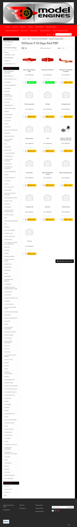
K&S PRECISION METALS (8, 280)
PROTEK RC (7, 352)
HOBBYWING (8, 267)
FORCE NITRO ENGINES (10, 221)
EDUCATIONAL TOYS (10, 79)
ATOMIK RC (7, 127)
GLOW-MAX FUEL (9, 236)
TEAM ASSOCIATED (9, 108)
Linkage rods (29, 207)
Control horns (66, 207)
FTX (5, 224)
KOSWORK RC (8, 291)
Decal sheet (29, 172)
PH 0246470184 (39, 26)
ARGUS (6, 123)
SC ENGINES (7, 404)
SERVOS (6, 410)
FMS (7, 60)
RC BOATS (7, 91)
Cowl (47, 138)
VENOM (6, 466)
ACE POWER (7, 117)
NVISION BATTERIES (10, 332)
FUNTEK (6, 227)
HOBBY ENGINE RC (9, 256)
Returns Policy (8, 489)
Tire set (29, 241)
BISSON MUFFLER (9, 136)
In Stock (8, 44)
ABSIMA (6, 111)
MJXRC (6, 324)
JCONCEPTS (7, 276)
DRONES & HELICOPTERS (8, 95)
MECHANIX (7, 315)
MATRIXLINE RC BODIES (11, 312)
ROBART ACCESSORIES (10, 385)
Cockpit (47, 104)
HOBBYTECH (8, 264)
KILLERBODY (8, 284)
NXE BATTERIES (8, 335)
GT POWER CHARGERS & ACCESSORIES (10, 243)
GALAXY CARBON (9, 230)
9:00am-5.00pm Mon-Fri (12, 30)
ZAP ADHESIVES (8, 478)
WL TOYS (7, 472)
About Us (15, 26)
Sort (59, 48)
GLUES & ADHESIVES (10, 85)
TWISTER (7, 456)
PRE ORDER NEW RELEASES (9, 72)
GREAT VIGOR (8, 239)
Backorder (68, 82)
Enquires (30, 26)
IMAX (6, 273)
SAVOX (6, 401)
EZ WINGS (7, 204)
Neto (69, 524)
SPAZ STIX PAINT (9, 423)
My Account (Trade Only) (8, 506)
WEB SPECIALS (8, 105)
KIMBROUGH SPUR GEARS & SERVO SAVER (10, 288)
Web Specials (34, 30)
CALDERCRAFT (8, 156)
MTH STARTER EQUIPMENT (8, 328)
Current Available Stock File (60, 30)
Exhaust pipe (29, 138)
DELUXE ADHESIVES (10, 171)
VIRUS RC (7, 469)
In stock (31, 82)
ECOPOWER (7, 190)
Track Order (6, 509)
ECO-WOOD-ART (9, 187)
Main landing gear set (66, 172)
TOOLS (6, 441)
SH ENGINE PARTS (9, 413)
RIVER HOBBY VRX (9, 379)
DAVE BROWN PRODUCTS (8, 167)
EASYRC (6, 184)
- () (49, 34)
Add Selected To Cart (65, 261)
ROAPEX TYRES (8, 382)
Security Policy (40, 511)
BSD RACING (7, 150)
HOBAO (6, 253)
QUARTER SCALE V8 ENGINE (10, 355)
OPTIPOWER (8, 338)
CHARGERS (7, 88)
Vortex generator (29, 104)
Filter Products (9, 39)
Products (7, 26)
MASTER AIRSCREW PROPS (10, 308)
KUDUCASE (7, 295)
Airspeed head (66, 104)
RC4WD (6, 362)
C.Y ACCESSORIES (9, 153)
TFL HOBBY (7, 438)
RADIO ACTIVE (8, 359)
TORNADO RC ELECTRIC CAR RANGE (10, 453)
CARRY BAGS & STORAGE (8, 160)
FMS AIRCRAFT (10, 63)
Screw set (47, 207)
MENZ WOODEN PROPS (10, 318)
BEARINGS (7, 133)
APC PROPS (7, 120)
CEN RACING (8, 164)
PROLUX (6, 349)
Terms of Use (39, 505)
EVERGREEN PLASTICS (10, 197)
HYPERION (7, 270)
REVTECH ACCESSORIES (8, 372)
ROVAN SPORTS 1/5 (9, 395)
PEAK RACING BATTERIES (8, 342)
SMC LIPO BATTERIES (10, 419)
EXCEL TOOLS (8, 201)
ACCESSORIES (8, 114)
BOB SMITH (7, 147)
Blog (5, 495)
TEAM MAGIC (8, 432)
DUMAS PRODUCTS (9, 177)
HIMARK (6, 250)
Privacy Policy (39, 508)
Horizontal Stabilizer (48, 70)
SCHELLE (7, 407)
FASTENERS (7, 207)
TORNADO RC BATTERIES (8, 448)
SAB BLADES (7, 398)
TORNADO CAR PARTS (10, 444)
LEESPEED (7, 301)
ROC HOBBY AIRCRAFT (10, 389)
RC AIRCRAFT (8, 99)
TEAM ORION (8, 435)
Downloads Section (45, 30)
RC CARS (6, 102)
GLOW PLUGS (8, 233)
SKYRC (6, 416)
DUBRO (6, 174)
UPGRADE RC (8, 463)
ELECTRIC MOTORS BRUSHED (9, 194)
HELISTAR (7, 247)
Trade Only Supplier (50, 26)
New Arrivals (24, 30)
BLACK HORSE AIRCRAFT (8, 140)
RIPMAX (6, 376)
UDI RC (6, 460)
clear (13, 54)
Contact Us (23, 26)
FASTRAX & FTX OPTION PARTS (8, 211)
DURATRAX (7, 180)
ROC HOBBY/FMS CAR (10, 392)
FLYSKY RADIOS (8, 214)
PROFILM (7, 345)
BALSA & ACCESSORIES (10, 130)
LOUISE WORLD (8, 304)
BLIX (5, 144)
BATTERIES (7, 82)
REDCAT (6, 365)
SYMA (6, 426)
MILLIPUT (7, 321)
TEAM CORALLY (9, 429)
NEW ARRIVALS (8, 76)
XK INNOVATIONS (9, 475)
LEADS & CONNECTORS (11, 298)
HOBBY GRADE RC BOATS (9, 260)
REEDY (6, 369)
